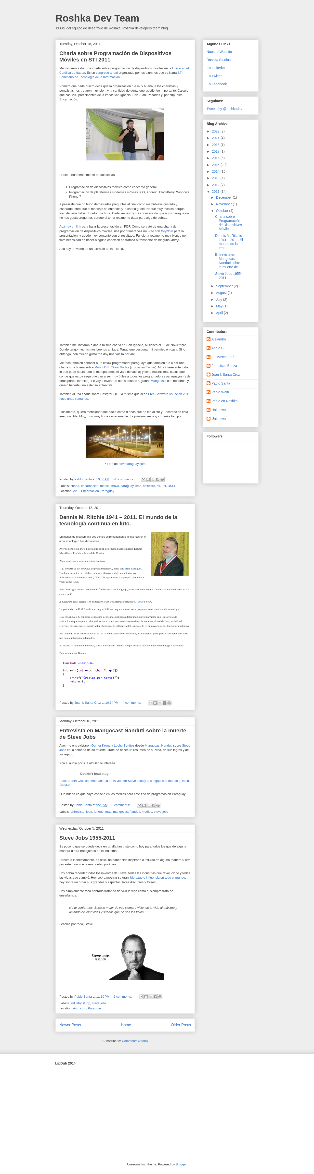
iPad (151, 231)
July (219, 300)
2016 (216, 158)
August (221, 293)
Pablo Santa (220, 383)
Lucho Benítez (124, 745)
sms (138, 486)
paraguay (126, 486)
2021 (216, 138)
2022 (216, 131)
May (219, 306)
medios (147, 811)
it (84, 1003)
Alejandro (218, 339)
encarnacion (89, 486)
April (220, 313)
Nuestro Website (219, 52)
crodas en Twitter (143, 367)
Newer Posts (70, 1025)
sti (158, 486)
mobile (104, 486)
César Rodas (119, 367)
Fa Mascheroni (222, 357)
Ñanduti (166, 745)
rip (88, 1003)
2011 (216, 192)
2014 (216, 171)
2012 (216, 185)
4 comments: (132, 702)
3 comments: (121, 805)
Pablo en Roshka (224, 401)
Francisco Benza (224, 366)
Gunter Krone (101, 745)
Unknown (218, 410)
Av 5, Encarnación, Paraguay (93, 491)
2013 (216, 178)
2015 (216, 165)
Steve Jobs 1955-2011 (87, 838)
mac (108, 811)
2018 (216, 145)
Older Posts (181, 1025)
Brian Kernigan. (133, 568)
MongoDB (101, 367)
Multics (139, 601)
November (224, 204)
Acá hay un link (70, 226)
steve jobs (161, 811)
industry (76, 1003)
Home (126, 1025)
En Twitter (214, 76)
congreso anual (107, 72)
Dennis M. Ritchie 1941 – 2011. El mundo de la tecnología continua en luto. (118, 520)
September (225, 286)
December (224, 197)
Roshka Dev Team (97, 18)
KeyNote (167, 231)
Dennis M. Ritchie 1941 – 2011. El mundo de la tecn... (229, 242)
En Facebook (217, 84)
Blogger (181, 1164)
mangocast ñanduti (126, 811)
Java (167, 621)
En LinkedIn (216, 68)
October (222, 211)
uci (164, 486)
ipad (89, 811)
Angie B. (217, 348)
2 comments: (123, 996)
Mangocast (158, 381)
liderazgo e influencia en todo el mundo (157, 877)
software (149, 486)
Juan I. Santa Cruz (225, 374)
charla (75, 486)
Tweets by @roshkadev (224, 109)
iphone (99, 811)
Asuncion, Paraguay (87, 1008)
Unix (148, 601)
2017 (216, 151)
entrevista (77, 811)
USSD (172, 486)
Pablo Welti (220, 392)
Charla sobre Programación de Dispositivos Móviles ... (228, 223)
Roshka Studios (219, 60)
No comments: (124, 479)
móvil (115, 486)
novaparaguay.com (131, 464)
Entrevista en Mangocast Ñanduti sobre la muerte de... (228, 261)
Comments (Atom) (135, 1041)
